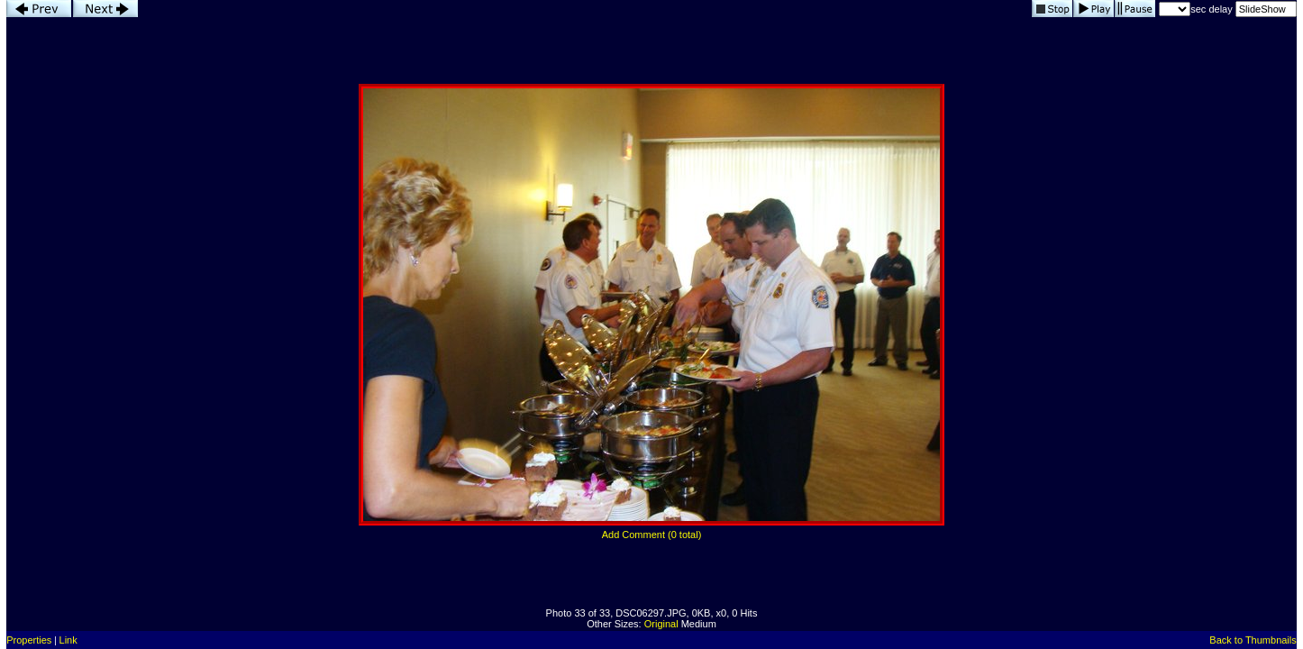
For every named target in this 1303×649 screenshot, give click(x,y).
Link (68, 640)
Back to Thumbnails (1252, 640)
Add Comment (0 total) (652, 534)
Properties (28, 640)
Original (661, 623)
